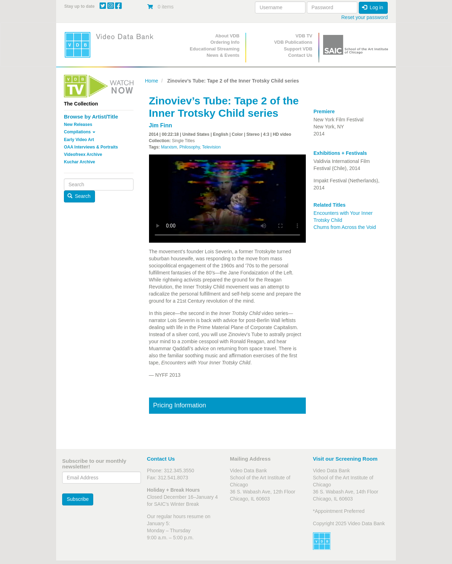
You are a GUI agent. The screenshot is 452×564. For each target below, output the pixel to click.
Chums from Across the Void (345, 227)
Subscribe (78, 499)
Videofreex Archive (83, 154)
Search (79, 196)
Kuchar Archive (79, 161)
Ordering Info (224, 42)
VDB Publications (293, 42)
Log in (372, 7)
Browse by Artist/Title (91, 117)
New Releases (78, 124)
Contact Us (300, 55)
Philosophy (189, 147)
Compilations (79, 131)
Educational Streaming (214, 48)
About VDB (227, 35)
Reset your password (364, 17)
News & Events (223, 55)
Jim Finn (160, 125)
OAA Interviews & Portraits (91, 147)
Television (211, 147)
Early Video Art (79, 139)
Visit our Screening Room (345, 459)
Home (151, 81)
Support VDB (298, 48)
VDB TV (304, 35)
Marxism (169, 147)
